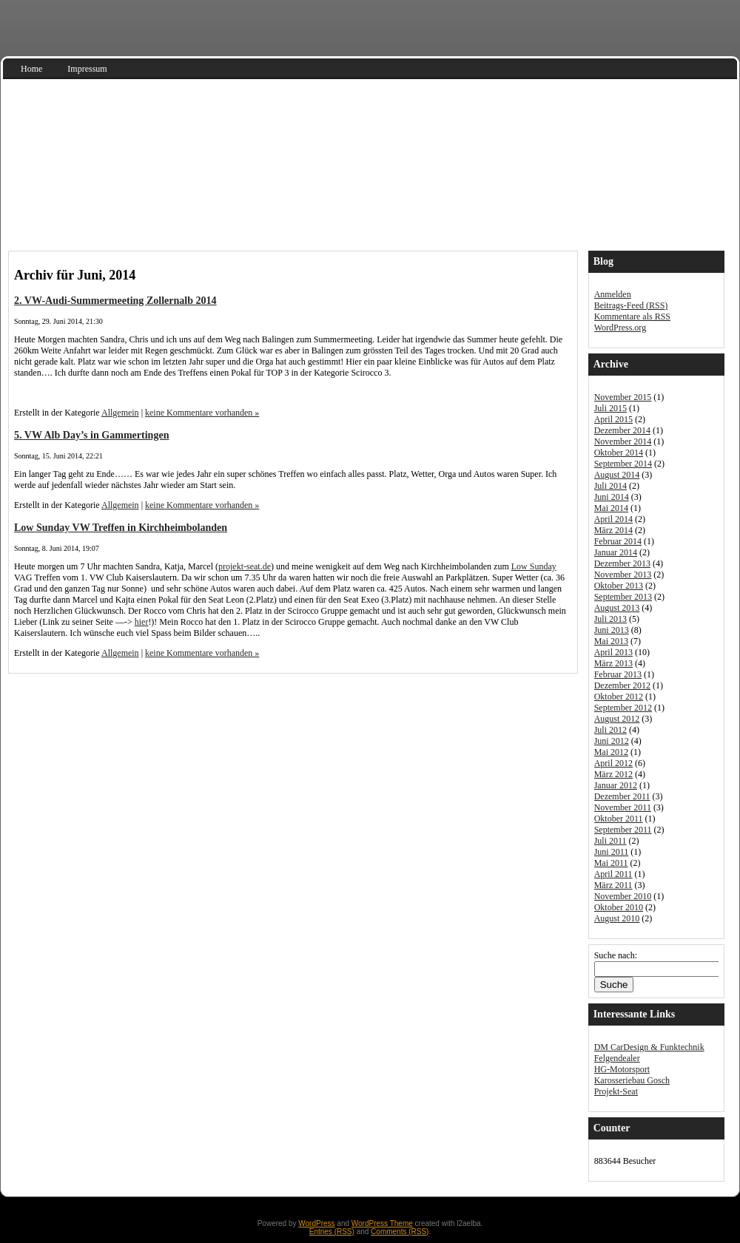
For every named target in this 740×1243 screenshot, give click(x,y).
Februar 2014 (618, 541)
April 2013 (613, 652)
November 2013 (623, 574)
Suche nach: (615, 955)
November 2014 (623, 441)
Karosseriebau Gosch (632, 1080)
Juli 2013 (610, 619)
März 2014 (613, 530)
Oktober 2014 (618, 452)
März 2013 (613, 663)
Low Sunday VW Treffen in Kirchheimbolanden (120, 527)
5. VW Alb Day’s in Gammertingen (91, 435)
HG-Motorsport (622, 1069)
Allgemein (120, 412)
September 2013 (623, 597)
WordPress (316, 1223)
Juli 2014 (610, 486)
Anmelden (612, 294)
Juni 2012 (611, 741)
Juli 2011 (610, 841)
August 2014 (617, 475)
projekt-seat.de (244, 566)
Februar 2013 (618, 674)
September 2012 (623, 707)
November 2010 (623, 896)
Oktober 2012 (618, 696)
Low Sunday (533, 566)
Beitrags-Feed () (631, 305)
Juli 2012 (610, 730)
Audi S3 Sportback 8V (118, 214)
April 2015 (613, 419)
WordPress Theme (382, 1223)
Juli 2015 (610, 408)
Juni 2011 (611, 852)
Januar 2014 (615, 552)
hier (142, 622)
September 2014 (623, 463)
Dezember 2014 (622, 430)
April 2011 (613, 874)
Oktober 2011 (618, 818)
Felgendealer (617, 1058)
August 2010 (617, 918)
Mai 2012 (611, 752)
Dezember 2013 (622, 563)
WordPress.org (620, 327)
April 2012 (613, 763)
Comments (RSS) (399, 1231)
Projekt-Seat (616, 1091)
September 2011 (623, 829)
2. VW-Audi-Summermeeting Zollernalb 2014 (115, 300)
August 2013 (617, 608)
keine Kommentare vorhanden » (202, 412)
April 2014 (613, 519)
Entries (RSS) (331, 1231)
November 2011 (622, 807)
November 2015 (623, 397)
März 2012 (613, 774)
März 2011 (613, 885)
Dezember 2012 (622, 685)
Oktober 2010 (618, 907)
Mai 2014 (611, 508)
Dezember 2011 (622, 796)
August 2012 (617, 719)
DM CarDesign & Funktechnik (649, 1047)
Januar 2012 (615, 785)
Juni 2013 (611, 630)
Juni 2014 (611, 497)
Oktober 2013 (618, 585)
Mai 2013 (611, 641)
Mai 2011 (611, 863)
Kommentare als (632, 316)
